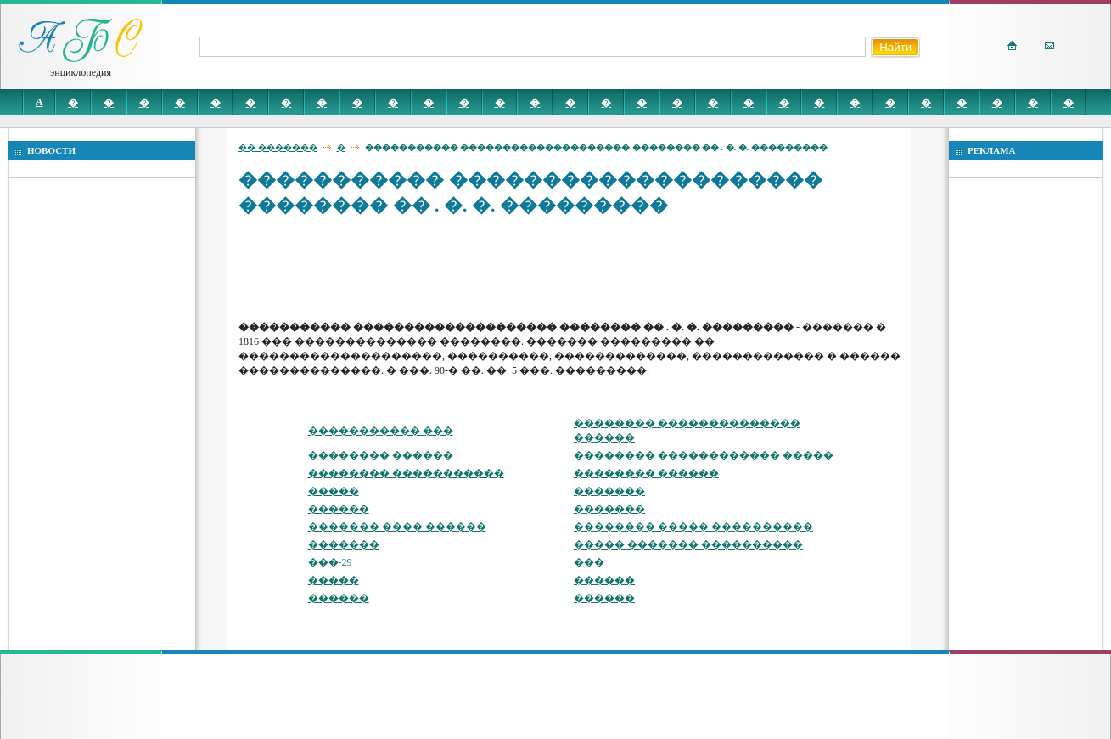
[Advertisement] (547, 267)
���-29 (330, 562)
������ (338, 509)
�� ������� (277, 147)
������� (609, 491)
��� (589, 562)
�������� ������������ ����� (703, 455)
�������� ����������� (406, 473)
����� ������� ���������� (688, 544)
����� (333, 491)
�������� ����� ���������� (693, 527)
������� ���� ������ (397, 527)
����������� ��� (380, 431)
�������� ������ (380, 455)
